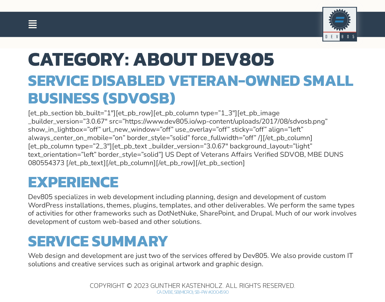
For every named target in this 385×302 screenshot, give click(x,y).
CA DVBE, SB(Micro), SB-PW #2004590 (193, 292)
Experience (73, 182)
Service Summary (98, 241)
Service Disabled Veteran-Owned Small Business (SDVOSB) (190, 89)
